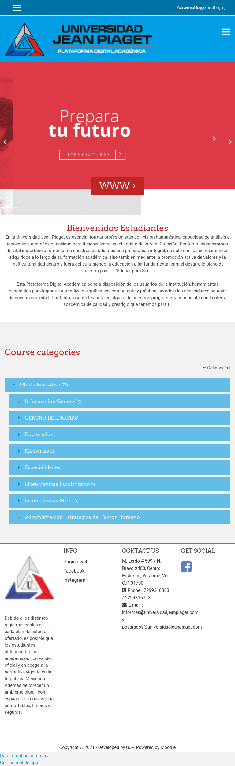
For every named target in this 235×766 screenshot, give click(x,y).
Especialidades (42, 467)
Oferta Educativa (40, 384)
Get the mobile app (19, 762)
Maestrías (37, 451)
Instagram (74, 580)
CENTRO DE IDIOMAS (51, 418)
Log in (219, 7)
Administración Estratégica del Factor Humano (82, 517)
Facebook (73, 571)
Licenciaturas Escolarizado (57, 484)
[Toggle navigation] (226, 32)
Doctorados (39, 434)
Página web (76, 562)
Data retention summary (24, 755)
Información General (50, 401)
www (114, 186)
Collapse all (218, 368)
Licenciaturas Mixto (49, 500)
